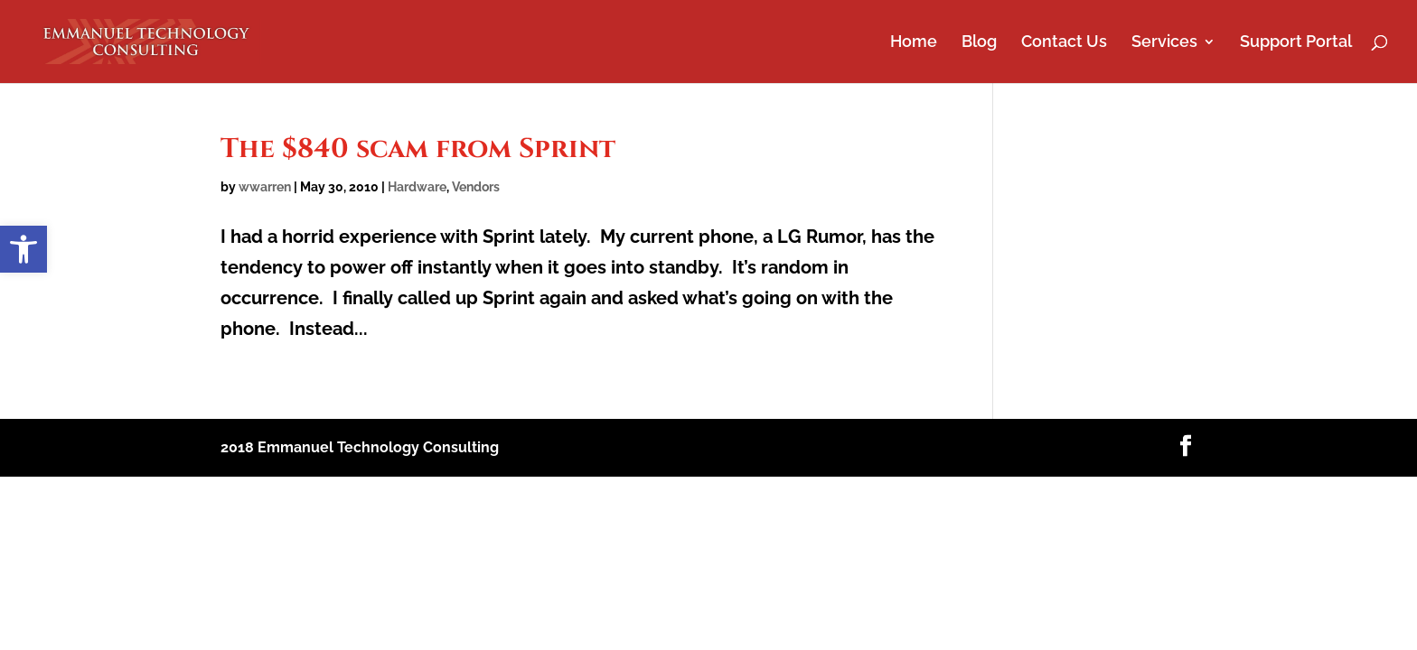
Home (913, 43)
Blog (979, 43)
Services (1164, 43)
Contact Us (1064, 43)
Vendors (476, 187)
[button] (23, 249)
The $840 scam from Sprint (418, 149)
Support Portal (1296, 43)
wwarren (265, 187)
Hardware (417, 187)
